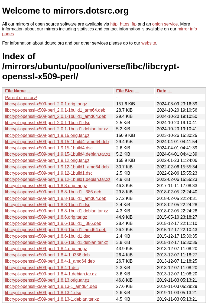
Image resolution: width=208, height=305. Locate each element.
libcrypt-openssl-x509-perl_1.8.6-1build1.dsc (47, 236)
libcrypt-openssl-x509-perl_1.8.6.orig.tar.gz (46, 217)
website (148, 43)
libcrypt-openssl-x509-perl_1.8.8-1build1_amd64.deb (55, 198)
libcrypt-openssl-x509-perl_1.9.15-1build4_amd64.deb (57, 141)
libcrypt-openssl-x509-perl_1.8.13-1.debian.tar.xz (52, 299)
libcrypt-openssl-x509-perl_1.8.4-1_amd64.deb (50, 261)
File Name (15, 91)
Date (161, 91)
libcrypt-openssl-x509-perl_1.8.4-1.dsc (42, 267)
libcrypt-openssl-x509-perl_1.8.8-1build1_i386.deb (53, 192)
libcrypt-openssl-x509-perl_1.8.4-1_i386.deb (47, 255)
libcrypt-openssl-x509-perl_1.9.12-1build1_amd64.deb (57, 167)
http (114, 24)
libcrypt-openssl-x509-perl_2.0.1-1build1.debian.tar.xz (56, 129)
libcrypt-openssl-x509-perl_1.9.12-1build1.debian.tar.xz (57, 179)
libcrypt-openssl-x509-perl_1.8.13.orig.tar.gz (47, 280)
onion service (165, 24)
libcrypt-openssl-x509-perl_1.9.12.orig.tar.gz (47, 160)
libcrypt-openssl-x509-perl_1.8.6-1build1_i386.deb (53, 223)
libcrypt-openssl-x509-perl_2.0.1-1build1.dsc (47, 122)
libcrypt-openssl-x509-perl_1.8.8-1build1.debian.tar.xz (56, 211)
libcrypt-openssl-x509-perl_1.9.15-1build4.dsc (49, 148)
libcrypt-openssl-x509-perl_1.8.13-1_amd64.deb (51, 286)
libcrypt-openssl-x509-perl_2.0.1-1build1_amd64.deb (55, 116)
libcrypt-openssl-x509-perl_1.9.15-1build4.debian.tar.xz (57, 154)
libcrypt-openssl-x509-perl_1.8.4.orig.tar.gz (46, 248)
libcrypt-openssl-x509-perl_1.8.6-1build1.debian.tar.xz (56, 242)
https (124, 24)
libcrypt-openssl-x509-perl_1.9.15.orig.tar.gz (47, 135)
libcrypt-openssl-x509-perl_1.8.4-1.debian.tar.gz (51, 274)
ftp (134, 24)
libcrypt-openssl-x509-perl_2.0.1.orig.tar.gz (46, 104)
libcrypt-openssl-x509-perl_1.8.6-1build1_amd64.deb (55, 229)
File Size (125, 91)
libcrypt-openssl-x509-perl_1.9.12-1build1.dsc (49, 173)
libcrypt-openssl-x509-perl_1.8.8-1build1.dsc (47, 204)
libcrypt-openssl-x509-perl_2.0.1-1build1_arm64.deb (55, 110)
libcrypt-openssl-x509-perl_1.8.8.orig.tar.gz (46, 185)
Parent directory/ (21, 97)
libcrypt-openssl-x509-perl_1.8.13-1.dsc (43, 292)
